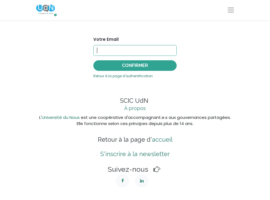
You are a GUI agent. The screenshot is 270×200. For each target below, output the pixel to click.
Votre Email (106, 39)
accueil (162, 139)
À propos (135, 108)
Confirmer (135, 65)
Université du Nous (61, 117)
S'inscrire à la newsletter (135, 154)
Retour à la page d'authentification (123, 76)
